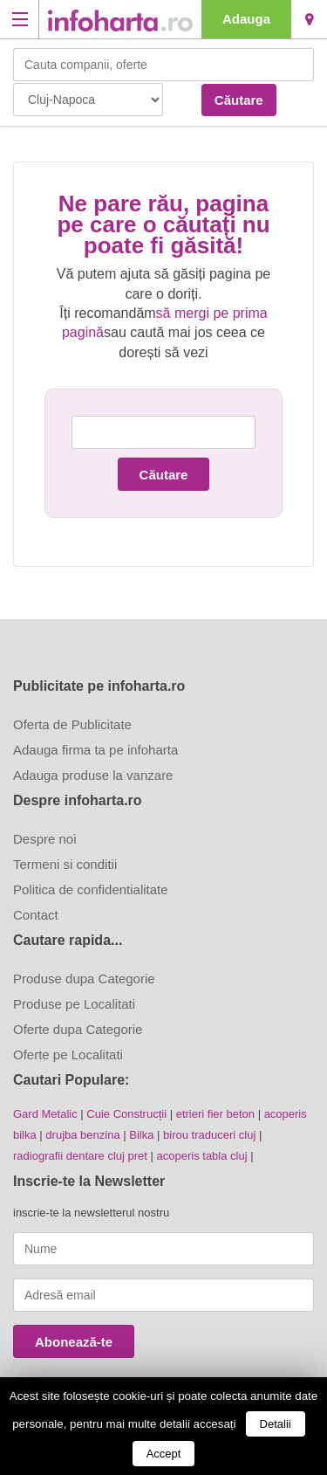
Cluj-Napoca (309, 19)
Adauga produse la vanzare (93, 775)
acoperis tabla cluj (202, 1155)
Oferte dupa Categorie (77, 1029)
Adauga (246, 18)
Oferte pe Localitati (68, 1054)
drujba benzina (82, 1134)
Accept (163, 1453)
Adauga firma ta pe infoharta (95, 749)
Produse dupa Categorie (84, 978)
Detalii (275, 1423)
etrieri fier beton (215, 1113)
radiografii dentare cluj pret (80, 1155)
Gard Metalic (45, 1113)
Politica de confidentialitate (90, 889)
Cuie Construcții (126, 1113)
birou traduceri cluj (209, 1134)
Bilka (141, 1134)
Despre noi (45, 838)
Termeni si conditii (65, 864)
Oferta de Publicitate (72, 724)
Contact (35, 914)
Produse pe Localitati (74, 1003)
